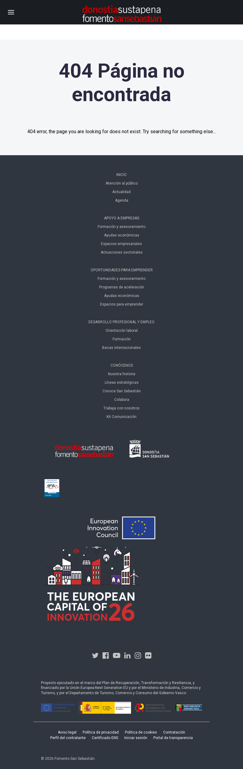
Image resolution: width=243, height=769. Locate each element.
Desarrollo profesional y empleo (121, 322)
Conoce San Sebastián (122, 391)
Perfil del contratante (68, 738)
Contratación (174, 732)
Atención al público (122, 183)
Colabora (121, 399)
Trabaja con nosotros (121, 408)
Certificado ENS (105, 738)
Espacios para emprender (121, 304)
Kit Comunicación (121, 417)
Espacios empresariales (121, 244)
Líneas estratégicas (122, 382)
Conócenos (121, 365)
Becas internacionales (121, 348)
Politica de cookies (141, 732)
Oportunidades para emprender (122, 270)
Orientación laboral (122, 330)
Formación (122, 339)
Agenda (121, 200)
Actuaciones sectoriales (122, 252)
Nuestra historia (121, 374)
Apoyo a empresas (121, 218)
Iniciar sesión (135, 738)
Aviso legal (67, 732)
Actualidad (121, 192)
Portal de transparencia (173, 738)
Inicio (121, 175)
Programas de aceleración (121, 287)
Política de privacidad (101, 732)
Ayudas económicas (121, 235)
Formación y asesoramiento (121, 227)
